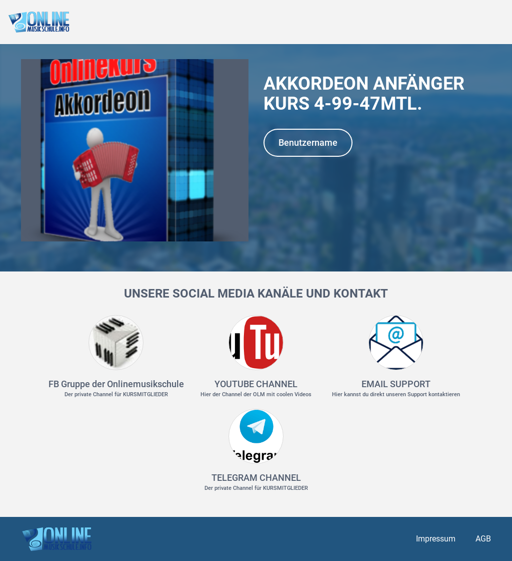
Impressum (436, 538)
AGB (483, 538)
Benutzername (308, 142)
